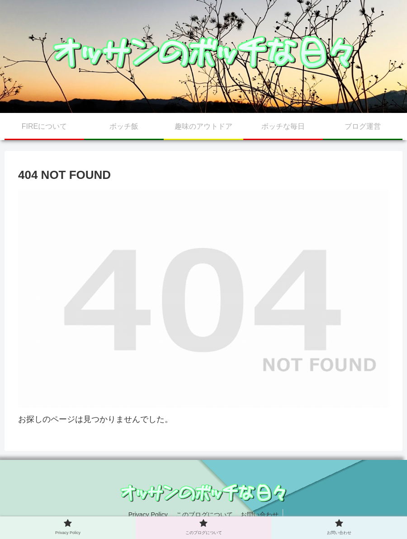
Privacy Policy (146, 514)
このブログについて (204, 514)
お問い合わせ (261, 514)
